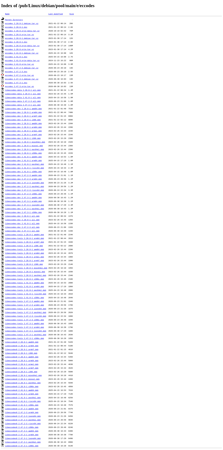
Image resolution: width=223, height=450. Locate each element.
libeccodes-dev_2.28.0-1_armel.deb (23, 131)
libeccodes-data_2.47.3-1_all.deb (23, 105)
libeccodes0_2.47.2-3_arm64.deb (21, 412)
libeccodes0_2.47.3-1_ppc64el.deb (23, 442)
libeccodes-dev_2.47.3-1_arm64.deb (23, 201)
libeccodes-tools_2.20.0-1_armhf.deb (24, 242)
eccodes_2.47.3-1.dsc (16, 82)
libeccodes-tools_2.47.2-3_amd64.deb (24, 301)
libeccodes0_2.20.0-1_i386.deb (21, 353)
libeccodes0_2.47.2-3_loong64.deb (23, 416)
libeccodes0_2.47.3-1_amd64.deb (21, 431)
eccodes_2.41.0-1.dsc (16, 56)
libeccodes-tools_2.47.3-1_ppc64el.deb (25, 334)
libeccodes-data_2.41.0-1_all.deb (23, 97)
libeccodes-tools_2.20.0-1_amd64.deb (24, 234)
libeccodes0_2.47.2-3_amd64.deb (21, 408)
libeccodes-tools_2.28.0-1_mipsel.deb (25, 271)
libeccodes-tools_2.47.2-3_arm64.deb (24, 305)
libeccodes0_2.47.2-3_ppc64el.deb (23, 420)
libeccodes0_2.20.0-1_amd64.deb (21, 342)
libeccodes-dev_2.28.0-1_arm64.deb (23, 127)
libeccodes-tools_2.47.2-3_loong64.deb (25, 308)
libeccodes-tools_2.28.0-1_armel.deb (24, 256)
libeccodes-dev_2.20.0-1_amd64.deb (23, 108)
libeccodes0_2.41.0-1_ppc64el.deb (23, 397)
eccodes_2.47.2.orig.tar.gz (19, 75)
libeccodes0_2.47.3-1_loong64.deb (23, 438)
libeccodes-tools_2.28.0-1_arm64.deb (24, 253)
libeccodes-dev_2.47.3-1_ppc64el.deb (24, 208)
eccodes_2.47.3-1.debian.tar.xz (21, 79)
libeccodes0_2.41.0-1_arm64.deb (21, 394)
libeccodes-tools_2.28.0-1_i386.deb (24, 264)
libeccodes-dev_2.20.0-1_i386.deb (23, 119)
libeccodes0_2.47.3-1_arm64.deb (21, 434)
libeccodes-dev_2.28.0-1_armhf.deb (23, 134)
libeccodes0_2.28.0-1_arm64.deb (21, 360)
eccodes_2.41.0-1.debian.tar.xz (21, 53)
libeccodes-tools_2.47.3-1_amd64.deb (24, 323)
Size (71, 14)
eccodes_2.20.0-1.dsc (16, 27)
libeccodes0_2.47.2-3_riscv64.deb (23, 423)
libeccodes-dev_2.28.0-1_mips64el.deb (25, 142)
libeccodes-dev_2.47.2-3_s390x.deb (23, 194)
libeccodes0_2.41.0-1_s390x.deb (21, 405)
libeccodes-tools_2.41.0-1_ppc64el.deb (25, 290)
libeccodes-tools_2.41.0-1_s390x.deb (24, 297)
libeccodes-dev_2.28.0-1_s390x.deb (23, 153)
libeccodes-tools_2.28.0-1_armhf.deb (24, 260)
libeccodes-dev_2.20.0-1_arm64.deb (23, 112)
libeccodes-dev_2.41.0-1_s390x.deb (23, 171)
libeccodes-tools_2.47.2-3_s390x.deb (24, 319)
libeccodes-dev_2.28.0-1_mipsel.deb (24, 145)
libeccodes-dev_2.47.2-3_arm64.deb (23, 179)
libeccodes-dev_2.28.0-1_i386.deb (23, 138)
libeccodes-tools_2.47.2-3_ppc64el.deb (25, 312)
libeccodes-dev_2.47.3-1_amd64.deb (23, 197)
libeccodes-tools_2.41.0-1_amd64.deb (24, 282)
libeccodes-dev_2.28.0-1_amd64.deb (23, 123)
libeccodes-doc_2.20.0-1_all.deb (22, 216)
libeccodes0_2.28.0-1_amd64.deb (21, 357)
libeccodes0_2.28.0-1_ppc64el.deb (23, 382)
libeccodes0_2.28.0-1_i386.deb (21, 371)
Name (7, 14)
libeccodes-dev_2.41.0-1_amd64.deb (23, 156)
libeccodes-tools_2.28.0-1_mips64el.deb (26, 268)
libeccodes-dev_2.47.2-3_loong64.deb (24, 182)
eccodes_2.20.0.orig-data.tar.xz (22, 30)
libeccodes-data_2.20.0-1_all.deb (23, 90)
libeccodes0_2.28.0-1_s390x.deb (21, 386)
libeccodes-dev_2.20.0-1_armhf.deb (23, 116)
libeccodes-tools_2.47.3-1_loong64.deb (25, 331)
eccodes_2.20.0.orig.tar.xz (19, 34)
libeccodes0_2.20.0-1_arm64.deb (21, 345)
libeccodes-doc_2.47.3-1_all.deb (22, 231)
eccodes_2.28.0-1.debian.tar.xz (21, 38)
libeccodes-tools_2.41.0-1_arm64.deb (24, 286)
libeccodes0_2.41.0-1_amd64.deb (21, 390)
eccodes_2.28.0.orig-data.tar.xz (22, 45)
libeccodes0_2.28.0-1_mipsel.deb (22, 379)
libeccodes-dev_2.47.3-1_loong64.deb (24, 205)
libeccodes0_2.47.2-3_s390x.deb (21, 427)
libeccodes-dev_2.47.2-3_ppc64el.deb (24, 186)
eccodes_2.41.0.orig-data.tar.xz (22, 60)
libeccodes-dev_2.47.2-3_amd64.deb (23, 175)
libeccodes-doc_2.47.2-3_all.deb (22, 227)
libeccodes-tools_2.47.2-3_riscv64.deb (25, 316)
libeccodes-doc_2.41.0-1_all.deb (22, 223)
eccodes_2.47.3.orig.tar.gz (19, 86)
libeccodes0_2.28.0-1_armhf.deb (21, 368)
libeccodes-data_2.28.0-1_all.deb (23, 93)
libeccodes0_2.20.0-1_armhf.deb (21, 349)
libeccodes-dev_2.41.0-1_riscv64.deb (24, 168)
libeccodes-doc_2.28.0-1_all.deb (22, 219)
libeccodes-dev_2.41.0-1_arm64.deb (23, 160)
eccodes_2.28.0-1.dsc (16, 42)
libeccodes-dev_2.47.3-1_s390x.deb (23, 212)
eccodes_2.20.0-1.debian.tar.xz (21, 23)
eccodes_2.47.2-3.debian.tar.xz (21, 68)
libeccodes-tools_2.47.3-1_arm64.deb (24, 327)
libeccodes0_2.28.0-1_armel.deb (21, 364)
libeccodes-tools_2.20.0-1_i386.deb (24, 245)
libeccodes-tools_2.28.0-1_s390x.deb (24, 279)
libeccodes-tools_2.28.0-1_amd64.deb (24, 249)
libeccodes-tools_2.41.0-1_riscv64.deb (25, 294)
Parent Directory (14, 19)
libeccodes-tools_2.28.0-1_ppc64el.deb (25, 275)
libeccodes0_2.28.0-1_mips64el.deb (23, 375)
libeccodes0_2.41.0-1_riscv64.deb (23, 401)
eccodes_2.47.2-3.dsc (16, 71)
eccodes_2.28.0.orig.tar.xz (19, 49)
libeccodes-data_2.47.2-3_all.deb (23, 101)
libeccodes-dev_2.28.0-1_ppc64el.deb (24, 149)
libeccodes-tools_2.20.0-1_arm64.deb (24, 238)
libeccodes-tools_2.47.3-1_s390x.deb (24, 338)
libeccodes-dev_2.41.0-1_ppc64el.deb (24, 164)
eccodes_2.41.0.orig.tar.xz (19, 64)
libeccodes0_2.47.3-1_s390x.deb (21, 445)
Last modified (55, 14)
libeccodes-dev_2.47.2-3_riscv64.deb (24, 190)
